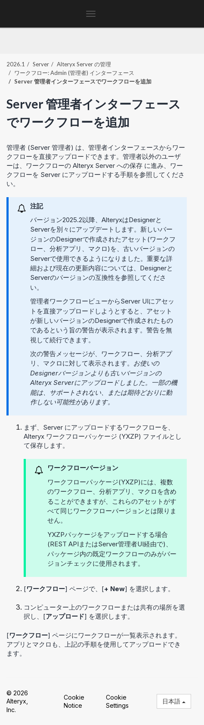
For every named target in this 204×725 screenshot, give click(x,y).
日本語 (173, 701)
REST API (64, 544)
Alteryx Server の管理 (84, 64)
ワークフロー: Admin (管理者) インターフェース (74, 72)
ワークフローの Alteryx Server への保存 (84, 165)
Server (41, 64)
